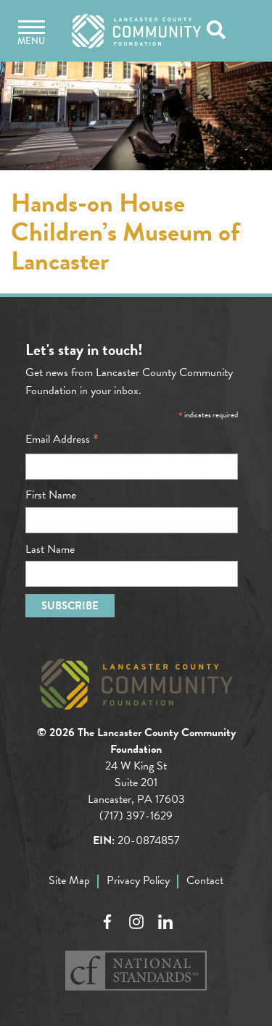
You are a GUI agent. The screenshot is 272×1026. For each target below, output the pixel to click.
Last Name (50, 549)
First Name (50, 495)
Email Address (62, 439)
